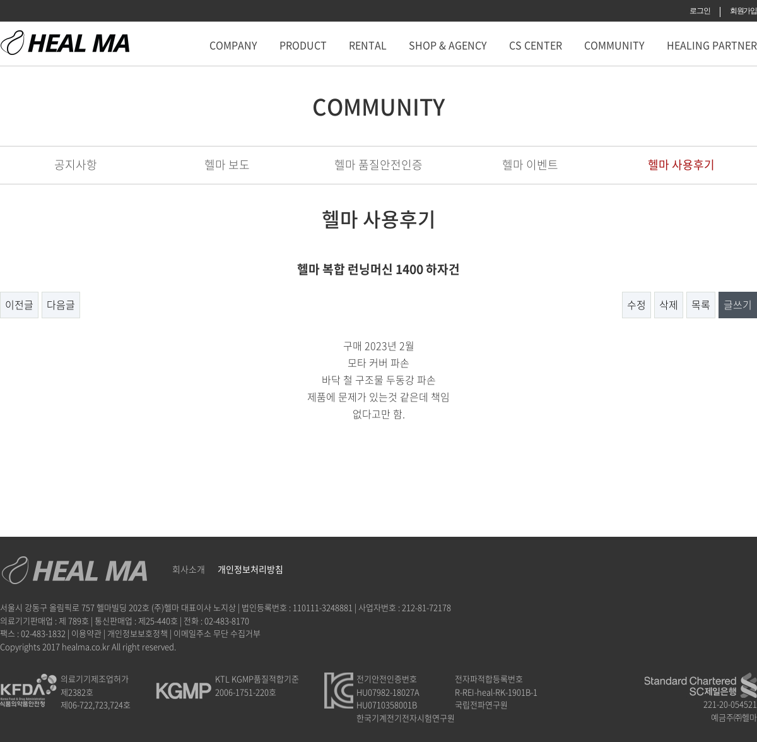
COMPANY (233, 44)
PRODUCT (303, 44)
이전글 (19, 304)
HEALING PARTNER (712, 44)
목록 (700, 304)
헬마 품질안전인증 (378, 164)
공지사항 (75, 164)
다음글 (61, 304)
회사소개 (188, 569)
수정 (636, 304)
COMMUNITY (614, 44)
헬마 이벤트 (530, 164)
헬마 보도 (227, 164)
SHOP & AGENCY (448, 44)
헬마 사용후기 (681, 164)
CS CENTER (535, 44)
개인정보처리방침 (250, 569)
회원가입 (743, 10)
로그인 (700, 10)
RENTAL (368, 44)
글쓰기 (738, 304)
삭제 (668, 304)
